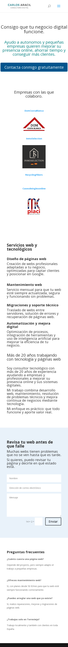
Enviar (53, 521)
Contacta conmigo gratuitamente (34, 67)
